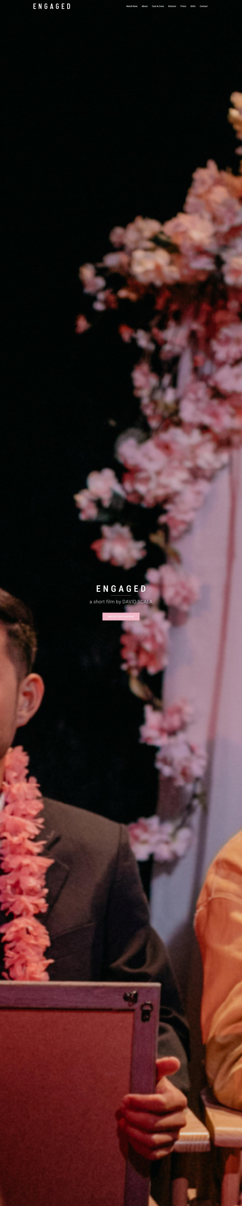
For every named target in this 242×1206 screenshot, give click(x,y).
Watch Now (131, 6)
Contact (204, 6)
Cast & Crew (158, 6)
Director (172, 6)
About (145, 6)
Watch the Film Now (121, 616)
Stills (192, 6)
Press (183, 6)
